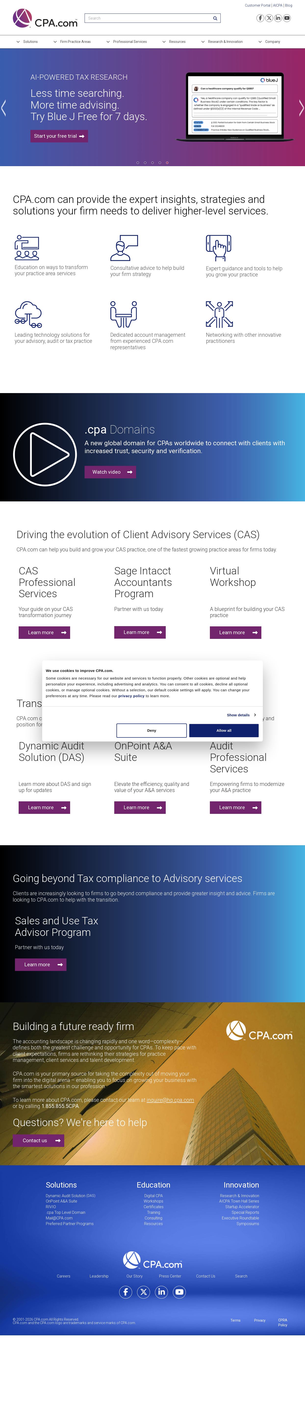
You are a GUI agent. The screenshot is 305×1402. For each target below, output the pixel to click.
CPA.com (152, 1260)
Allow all (223, 730)
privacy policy (131, 696)
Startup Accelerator (242, 1206)
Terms (235, 1320)
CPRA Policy (282, 1322)
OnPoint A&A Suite (61, 1201)
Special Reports (245, 1212)
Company (272, 42)
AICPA (277, 5)
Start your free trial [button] (55, 136)
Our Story (135, 1276)
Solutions (30, 42)
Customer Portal (257, 5)
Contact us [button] (35, 1140)
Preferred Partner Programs (70, 1223)
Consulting (153, 1218)
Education (153, 1185)
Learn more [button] (41, 632)
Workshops (153, 1201)
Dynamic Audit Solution (65, 1195)
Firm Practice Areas (75, 42)
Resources (177, 42)
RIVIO (51, 1206)
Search (241, 1276)
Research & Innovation (225, 42)
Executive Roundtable (240, 1218)
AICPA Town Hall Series (239, 1201)
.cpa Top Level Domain (65, 1212)
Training (153, 1212)
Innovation (241, 1185)
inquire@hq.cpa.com (170, 1100)
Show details (238, 715)
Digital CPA (153, 1195)
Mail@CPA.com (59, 1218)
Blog (288, 5)
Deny (151, 730)
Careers (63, 1276)
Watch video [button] (106, 472)
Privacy (260, 1320)
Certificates (154, 1206)
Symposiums (248, 1223)
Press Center (170, 1276)
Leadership (99, 1276)
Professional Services (130, 42)
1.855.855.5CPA (60, 1106)
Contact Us (205, 1276)
